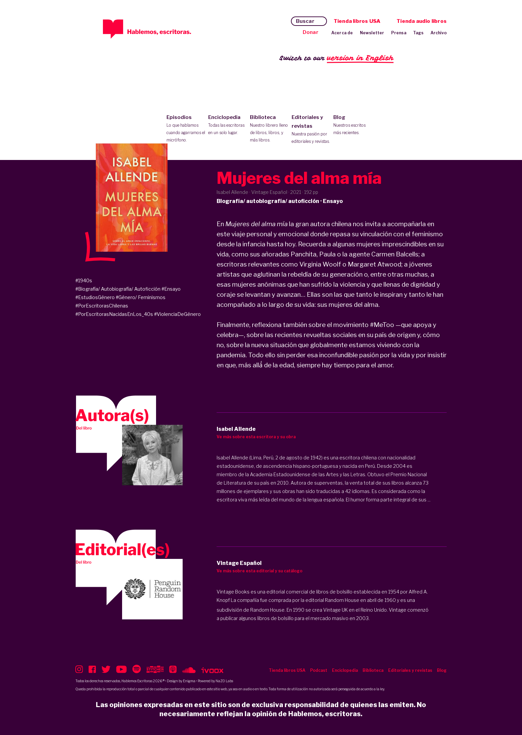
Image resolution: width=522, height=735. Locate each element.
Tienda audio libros (422, 21)
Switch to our (336, 58)
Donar (311, 32)
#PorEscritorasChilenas (101, 306)
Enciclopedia (227, 125)
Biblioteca (269, 129)
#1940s (83, 280)
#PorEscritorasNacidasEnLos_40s (114, 314)
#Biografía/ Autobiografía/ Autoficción (117, 289)
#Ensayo (171, 289)
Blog (352, 125)
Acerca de (342, 32)
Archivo (439, 32)
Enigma (189, 681)
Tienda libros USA (357, 21)
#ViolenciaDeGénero (177, 314)
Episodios (185, 129)
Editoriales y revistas (311, 129)
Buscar (305, 21)
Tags (418, 32)
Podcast (318, 670)
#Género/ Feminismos (140, 297)
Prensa (398, 32)
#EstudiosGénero (95, 297)
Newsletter (372, 32)
